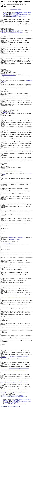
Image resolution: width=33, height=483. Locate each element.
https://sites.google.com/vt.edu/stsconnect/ (11, 202)
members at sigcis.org (8, 131)
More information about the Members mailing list (10, 481)
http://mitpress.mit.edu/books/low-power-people (12, 34)
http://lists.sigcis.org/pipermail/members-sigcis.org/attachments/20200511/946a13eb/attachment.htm (13, 471)
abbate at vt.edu (14, 128)
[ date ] (12, 16)
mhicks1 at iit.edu (24, 38)
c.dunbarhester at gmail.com (15, 9)
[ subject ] (20, 16)
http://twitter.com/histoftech (9, 86)
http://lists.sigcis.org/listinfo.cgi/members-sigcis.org (14, 427)
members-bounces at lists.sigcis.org (17, 281)
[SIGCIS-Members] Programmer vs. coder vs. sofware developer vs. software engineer (17, 13)
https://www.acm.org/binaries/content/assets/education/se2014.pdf (16, 353)
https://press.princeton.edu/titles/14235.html (11, 32)
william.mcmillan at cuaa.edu (13, 283)
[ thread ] (16, 16)
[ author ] (24, 16)
